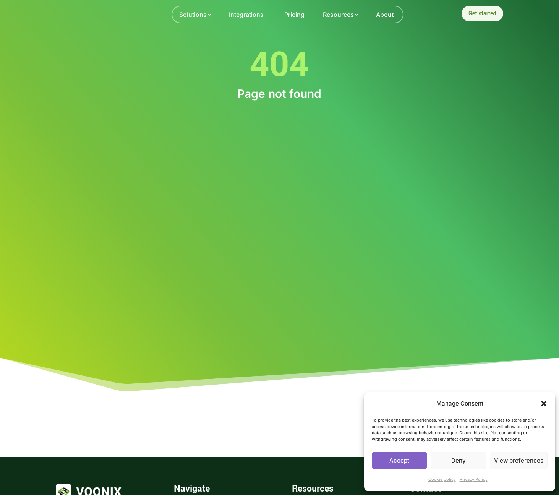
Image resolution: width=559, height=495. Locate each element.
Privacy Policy (474, 479)
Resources (338, 14)
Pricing (294, 14)
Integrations (246, 14)
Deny (458, 460)
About (385, 14)
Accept (399, 460)
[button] (544, 403)
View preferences (518, 460)
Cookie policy (442, 479)
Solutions (193, 14)
